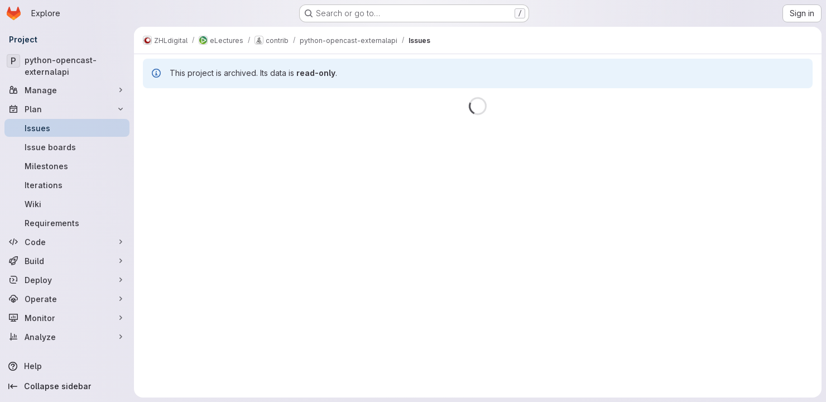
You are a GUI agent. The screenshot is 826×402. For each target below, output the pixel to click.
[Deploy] (66, 280)
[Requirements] (66, 223)
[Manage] (66, 90)
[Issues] (66, 128)
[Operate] (66, 299)
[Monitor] (66, 318)
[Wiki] (66, 204)
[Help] (66, 366)
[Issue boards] (66, 147)
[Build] (66, 261)
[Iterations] (66, 185)
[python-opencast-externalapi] (66, 66)
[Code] (66, 242)
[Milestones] (66, 166)
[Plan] (66, 109)
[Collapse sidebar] (66, 386)
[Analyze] (66, 337)
